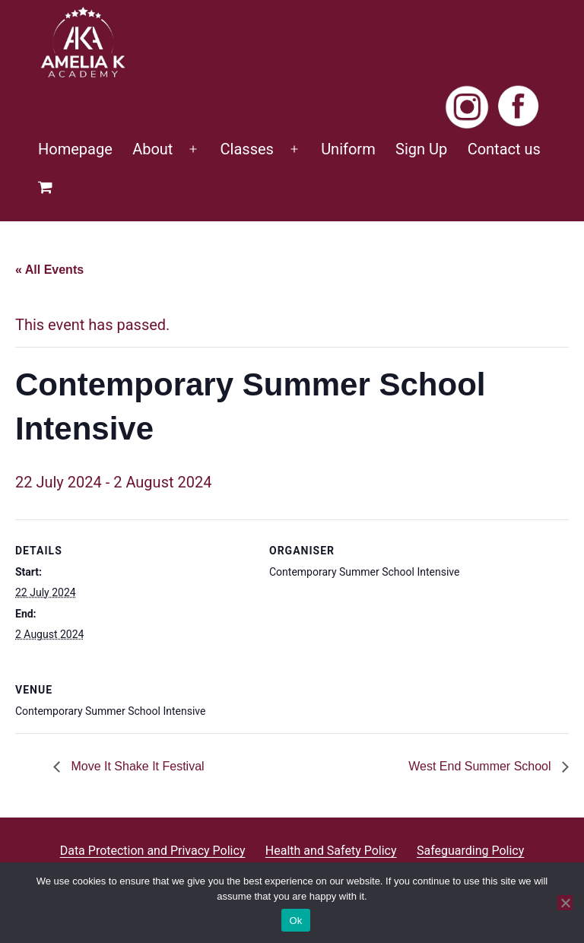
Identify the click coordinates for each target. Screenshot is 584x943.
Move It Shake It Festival (136, 766)
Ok (295, 920)
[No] (565, 902)
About (152, 149)
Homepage (75, 149)
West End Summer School (481, 766)
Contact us (504, 149)
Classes (247, 149)
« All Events (49, 269)
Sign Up (421, 149)
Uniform (348, 149)
